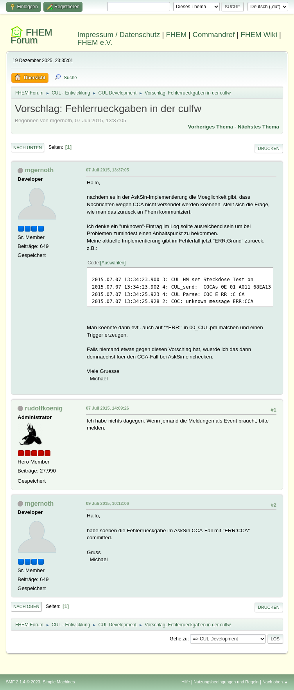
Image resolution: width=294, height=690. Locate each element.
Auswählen (112, 263)
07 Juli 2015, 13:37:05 (107, 170)
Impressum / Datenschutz (118, 34)
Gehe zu (178, 639)
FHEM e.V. (95, 42)
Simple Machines (59, 681)
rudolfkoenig (44, 408)
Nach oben (26, 606)
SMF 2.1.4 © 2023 (23, 681)
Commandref (214, 34)
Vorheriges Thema (210, 127)
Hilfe (185, 681)
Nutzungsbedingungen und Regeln (226, 681)
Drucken (269, 148)
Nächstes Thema (258, 127)
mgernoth (39, 170)
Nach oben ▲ (275, 681)
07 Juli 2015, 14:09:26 (107, 408)
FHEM (176, 34)
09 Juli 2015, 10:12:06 (107, 503)
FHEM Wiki (259, 34)
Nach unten (27, 147)
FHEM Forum (31, 36)
